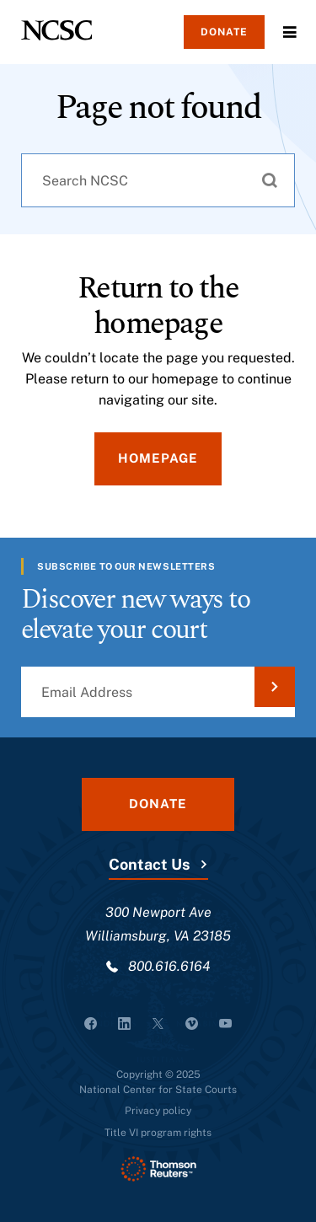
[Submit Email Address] (274, 687)
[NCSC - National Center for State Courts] (56, 30)
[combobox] (158, 180)
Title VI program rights (158, 1133)
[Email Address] (158, 692)
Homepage (158, 458)
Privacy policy (158, 1111)
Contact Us (149, 864)
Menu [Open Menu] (289, 32)
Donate (224, 32)
